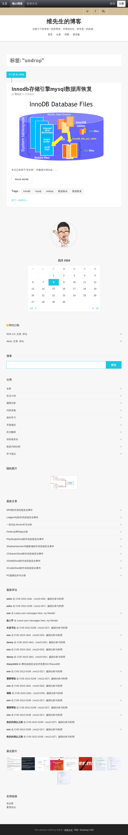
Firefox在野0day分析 (17, 531)
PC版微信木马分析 (16, 575)
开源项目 (29, 94)
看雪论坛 (11, 807)
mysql (38, 191)
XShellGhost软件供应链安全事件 (23, 561)
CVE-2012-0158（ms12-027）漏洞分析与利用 (40, 606)
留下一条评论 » (20, 200)
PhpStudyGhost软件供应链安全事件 (25, 539)
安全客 (10, 803)
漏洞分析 (11, 403)
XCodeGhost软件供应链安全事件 (23, 568)
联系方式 (32, 3)
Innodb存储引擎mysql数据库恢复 (52, 89)
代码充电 (11, 410)
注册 (121, 3)
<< (31, 308)
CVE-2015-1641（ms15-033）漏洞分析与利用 (40, 598)
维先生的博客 (64, 21)
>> (97, 308)
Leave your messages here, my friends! (34, 613)
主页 (4, 3)
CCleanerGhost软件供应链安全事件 (25, 553)
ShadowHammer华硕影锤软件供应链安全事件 (30, 546)
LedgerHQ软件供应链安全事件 (22, 517)
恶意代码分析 (13, 446)
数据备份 (63, 191)
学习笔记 (11, 453)
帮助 (76, 830)
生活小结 (11, 395)
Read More (22, 179)
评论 (24, 334)
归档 (66, 34)
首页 (50, 34)
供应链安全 (12, 439)
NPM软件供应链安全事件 (19, 510)
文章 (18, 334)
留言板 (76, 34)
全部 (8, 388)
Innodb (26, 191)
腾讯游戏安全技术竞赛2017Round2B (41, 664)
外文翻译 (11, 432)
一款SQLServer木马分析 (19, 524)
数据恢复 (77, 191)
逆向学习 (11, 417)
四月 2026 (64, 260)
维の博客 (17, 3)
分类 (58, 34)
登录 (112, 3)
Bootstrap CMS (87, 830)
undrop (49, 191)
